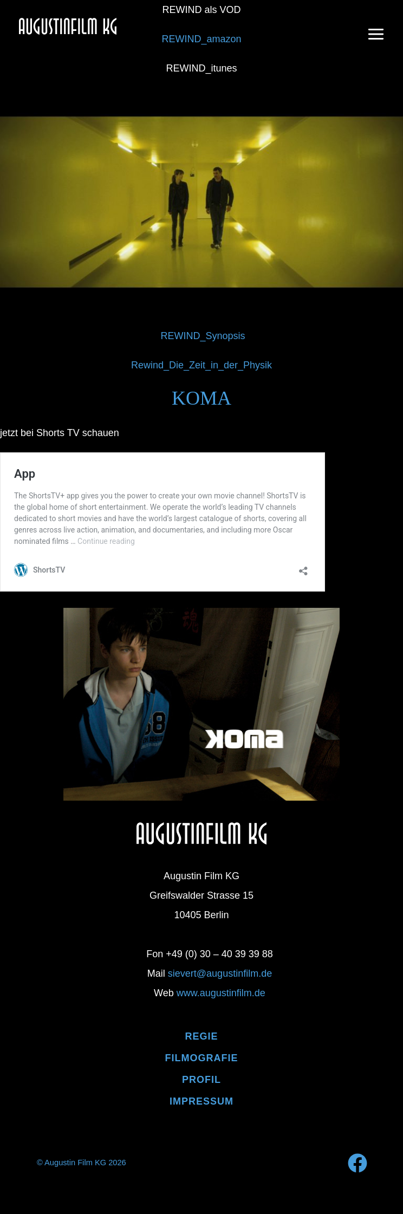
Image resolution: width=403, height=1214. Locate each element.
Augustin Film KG (92, 46)
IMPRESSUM (201, 1101)
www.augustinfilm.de (221, 993)
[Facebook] (357, 1163)
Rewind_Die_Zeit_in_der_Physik (201, 365)
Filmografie (201, 1058)
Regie (201, 1036)
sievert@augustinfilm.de (220, 973)
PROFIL (201, 1079)
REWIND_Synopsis (202, 335)
